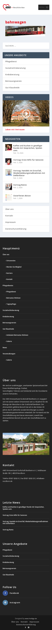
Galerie (9, 341)
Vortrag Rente (20, 185)
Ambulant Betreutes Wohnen (17, 335)
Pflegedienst (11, 61)
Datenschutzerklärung (15, 229)
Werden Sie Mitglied (13, 267)
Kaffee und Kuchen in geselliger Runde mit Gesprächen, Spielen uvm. (27, 148)
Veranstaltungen (9, 354)
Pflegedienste (8, 285)
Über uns (9, 209)
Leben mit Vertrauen (15, 129)
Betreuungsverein (13, 81)
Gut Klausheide (12, 87)
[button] (42, 7)
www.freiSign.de (31, 618)
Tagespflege (11, 304)
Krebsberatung (12, 74)
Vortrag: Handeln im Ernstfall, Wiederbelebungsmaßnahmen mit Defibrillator (29, 173)
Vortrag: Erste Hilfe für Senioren (28, 160)
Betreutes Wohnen (13, 298)
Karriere (9, 273)
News (5, 347)
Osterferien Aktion (22, 195)
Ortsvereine (10, 260)
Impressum (10, 222)
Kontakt (9, 215)
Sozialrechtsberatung (15, 68)
